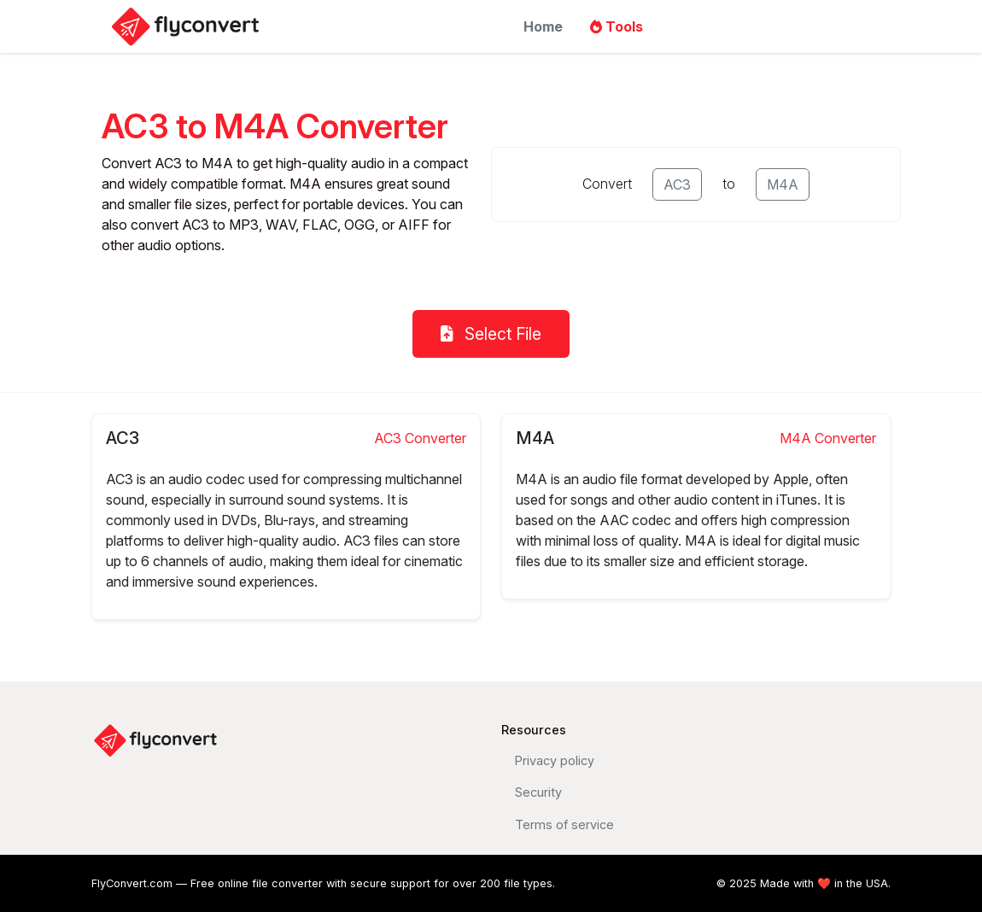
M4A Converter (828, 438)
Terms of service (564, 824)
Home (543, 26)
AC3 (677, 184)
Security (538, 792)
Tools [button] (616, 26)
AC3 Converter (420, 438)
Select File (491, 334)
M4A (782, 184)
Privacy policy (554, 760)
